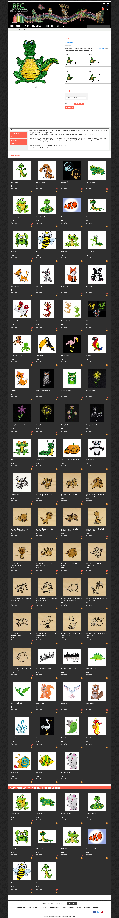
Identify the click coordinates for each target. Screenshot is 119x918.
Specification (15, 133)
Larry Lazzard (15, 182)
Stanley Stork (40, 738)
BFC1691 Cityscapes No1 (43, 668)
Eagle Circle (64, 182)
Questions (14, 140)
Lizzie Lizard (90, 217)
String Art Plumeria (67, 425)
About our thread (20, 907)
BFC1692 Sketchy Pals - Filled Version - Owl (45, 495)
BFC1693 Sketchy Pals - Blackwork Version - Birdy (96, 634)
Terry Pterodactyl (16, 703)
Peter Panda (90, 459)
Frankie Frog (15, 217)
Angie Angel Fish (41, 772)
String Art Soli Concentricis (19, 425)
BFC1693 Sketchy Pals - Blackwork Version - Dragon (21, 634)
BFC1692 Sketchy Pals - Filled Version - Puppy (95, 495)
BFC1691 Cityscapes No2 (68, 668)
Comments (14, 137)
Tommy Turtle (100, 48)
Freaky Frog (14, 459)
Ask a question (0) (70, 42)
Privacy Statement (55, 907)
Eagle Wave (64, 703)
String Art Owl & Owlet (43, 390)
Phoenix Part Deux (66, 321)
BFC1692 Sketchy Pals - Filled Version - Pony (45, 530)
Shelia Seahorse (91, 738)
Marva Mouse (65, 738)
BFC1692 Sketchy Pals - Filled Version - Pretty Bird (45, 564)
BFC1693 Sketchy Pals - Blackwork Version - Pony (96, 599)
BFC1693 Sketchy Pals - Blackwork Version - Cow (21, 599)
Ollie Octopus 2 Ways (17, 355)
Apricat (13, 390)
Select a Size (69, 95)
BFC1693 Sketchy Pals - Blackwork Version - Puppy (46, 599)
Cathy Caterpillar (41, 459)
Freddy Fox (64, 286)
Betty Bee (39, 251)
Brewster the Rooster (17, 321)
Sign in (100, 3)
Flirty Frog (64, 251)
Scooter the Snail (16, 772)
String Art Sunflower (42, 425)
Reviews (13, 144)
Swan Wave (14, 738)
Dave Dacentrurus (91, 668)
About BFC (44, 907)
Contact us (87, 907)
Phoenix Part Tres (91, 321)
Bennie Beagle (40, 182)
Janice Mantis (90, 251)
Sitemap (79, 907)
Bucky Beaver (90, 703)
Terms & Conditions (68, 907)
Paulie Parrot (90, 355)
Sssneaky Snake (41, 217)
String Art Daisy (91, 390)
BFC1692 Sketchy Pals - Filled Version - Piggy (70, 564)
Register (106, 3)
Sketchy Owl (15, 494)
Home (11, 30)
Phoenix (38, 321)
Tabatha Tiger (15, 286)
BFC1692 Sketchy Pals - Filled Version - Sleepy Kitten (19, 530)
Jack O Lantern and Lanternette (70, 459)
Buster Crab (14, 251)
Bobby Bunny (40, 286)
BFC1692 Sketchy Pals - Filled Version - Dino (95, 530)
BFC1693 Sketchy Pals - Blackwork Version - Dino (71, 634)
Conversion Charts (33, 907)
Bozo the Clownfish (67, 217)
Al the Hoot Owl (66, 390)
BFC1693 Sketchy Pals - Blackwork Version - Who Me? (46, 634)
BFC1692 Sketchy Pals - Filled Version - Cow (70, 495)
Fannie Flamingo (66, 355)
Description (14, 130)
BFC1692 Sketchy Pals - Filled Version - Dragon (70, 530)
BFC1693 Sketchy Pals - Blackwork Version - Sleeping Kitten (71, 599)
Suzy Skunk (89, 286)
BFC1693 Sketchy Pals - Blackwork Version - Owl (96, 564)
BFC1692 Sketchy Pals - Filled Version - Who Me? (19, 564)
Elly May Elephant (66, 772)
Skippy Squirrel (40, 703)
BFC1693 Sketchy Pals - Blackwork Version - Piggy (21, 669)
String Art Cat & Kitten (92, 425)
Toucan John (40, 355)
